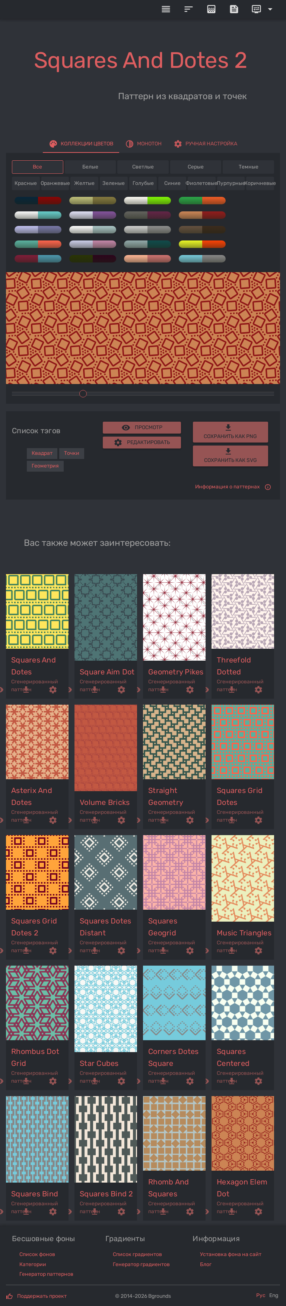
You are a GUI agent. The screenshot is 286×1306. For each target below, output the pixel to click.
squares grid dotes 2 (34, 926)
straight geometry (165, 796)
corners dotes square (173, 1057)
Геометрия (45, 466)
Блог (206, 1264)
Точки (71, 453)
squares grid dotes (240, 796)
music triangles (244, 932)
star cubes (99, 1063)
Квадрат (42, 453)
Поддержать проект (42, 1296)
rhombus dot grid (35, 1057)
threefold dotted (234, 665)
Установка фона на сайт (230, 1254)
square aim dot (107, 671)
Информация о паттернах (227, 487)
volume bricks (105, 802)
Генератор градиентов (141, 1264)
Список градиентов (137, 1254)
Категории (32, 1264)
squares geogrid (162, 926)
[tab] (81, 144)
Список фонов (37, 1254)
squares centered (233, 1057)
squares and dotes (33, 665)
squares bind (34, 1193)
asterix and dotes (31, 796)
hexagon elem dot (242, 1187)
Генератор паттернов (46, 1274)
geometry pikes (176, 671)
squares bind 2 (106, 1193)
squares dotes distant (105, 926)
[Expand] (263, 9)
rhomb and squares (168, 1187)
